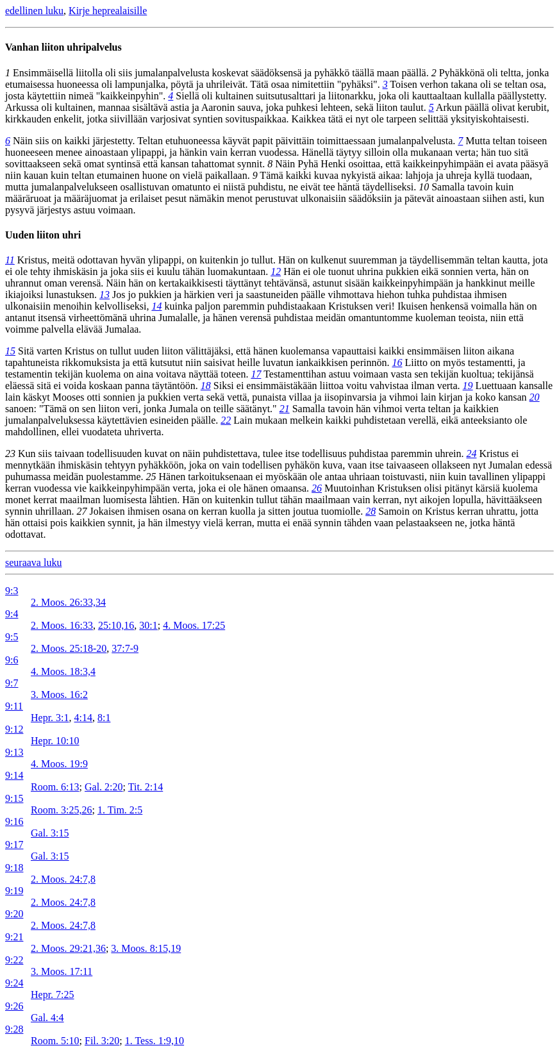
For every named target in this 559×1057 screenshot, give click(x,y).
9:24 (14, 983)
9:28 (14, 1029)
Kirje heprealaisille (108, 10)
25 (151, 476)
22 (226, 420)
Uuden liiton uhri (43, 234)
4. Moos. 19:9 (59, 763)
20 (535, 397)
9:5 (11, 636)
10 (424, 186)
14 (156, 306)
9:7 (11, 683)
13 (104, 294)
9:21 (14, 936)
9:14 (14, 775)
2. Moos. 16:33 (62, 625)
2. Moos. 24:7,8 (63, 879)
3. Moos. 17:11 (61, 971)
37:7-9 (125, 648)
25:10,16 (116, 625)
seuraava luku (33, 562)
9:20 (14, 913)
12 (276, 271)
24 (471, 453)
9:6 (11, 659)
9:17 (14, 844)
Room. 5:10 (55, 1040)
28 (370, 511)
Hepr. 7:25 (52, 994)
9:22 (14, 959)
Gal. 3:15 (50, 833)
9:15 (14, 798)
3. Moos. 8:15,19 (146, 948)
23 (10, 453)
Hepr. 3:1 (50, 717)
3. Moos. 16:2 (59, 694)
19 (468, 385)
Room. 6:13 (55, 786)
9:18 (14, 867)
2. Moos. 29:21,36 (68, 948)
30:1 (148, 625)
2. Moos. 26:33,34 (68, 602)
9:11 (14, 706)
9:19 (14, 890)
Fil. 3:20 (102, 1040)
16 (397, 362)
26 (317, 488)
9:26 (14, 1006)
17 (256, 374)
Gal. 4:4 (47, 1017)
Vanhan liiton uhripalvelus (63, 47)
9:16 (14, 821)
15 (10, 350)
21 (285, 408)
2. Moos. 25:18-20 (68, 648)
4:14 (83, 717)
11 (10, 259)
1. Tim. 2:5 (119, 809)
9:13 (14, 752)
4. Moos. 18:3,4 (63, 671)
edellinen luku (34, 10)
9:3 (11, 590)
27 (82, 511)
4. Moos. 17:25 (194, 625)
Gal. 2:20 (104, 786)
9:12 (14, 729)
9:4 (11, 613)
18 (206, 385)
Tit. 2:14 (145, 786)
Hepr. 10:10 (55, 740)
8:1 (103, 717)
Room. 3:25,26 (61, 809)
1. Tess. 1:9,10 (154, 1040)
